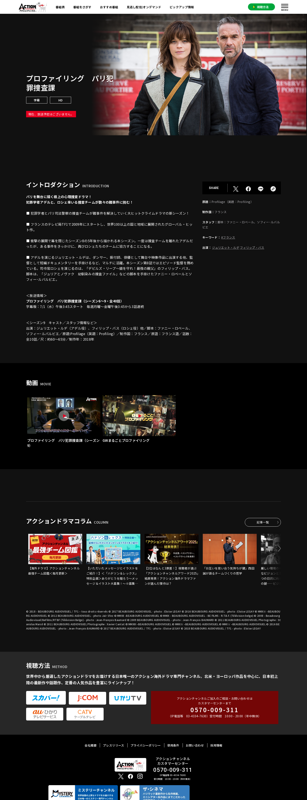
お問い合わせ (195, 745)
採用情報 (216, 745)
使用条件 (173, 745)
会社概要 (90, 745)
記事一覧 (263, 522)
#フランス (228, 237)
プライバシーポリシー (146, 745)
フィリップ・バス (252, 247)
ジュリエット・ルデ (225, 247)
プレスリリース (113, 745)
